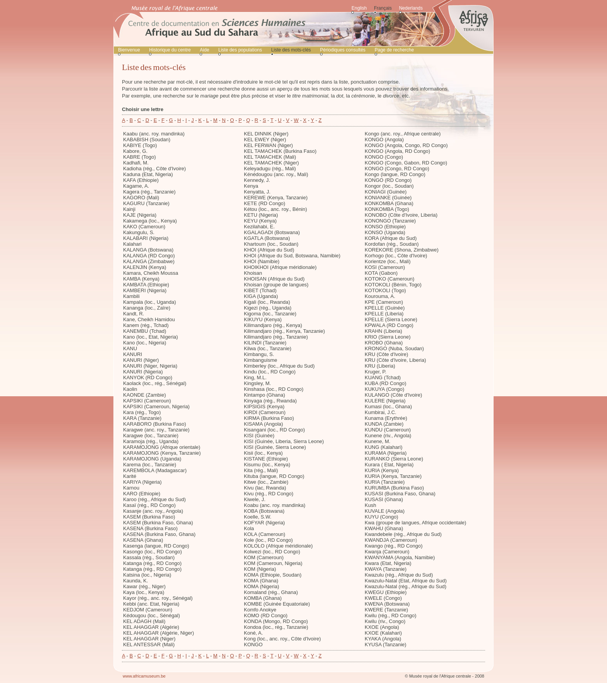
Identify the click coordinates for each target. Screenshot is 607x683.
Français (383, 8)
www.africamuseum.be (144, 676)
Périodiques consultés (342, 50)
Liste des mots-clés (291, 50)
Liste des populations (240, 50)
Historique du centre (169, 50)
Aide (204, 50)
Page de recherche (394, 50)
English (359, 8)
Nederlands (411, 8)
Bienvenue (129, 50)
